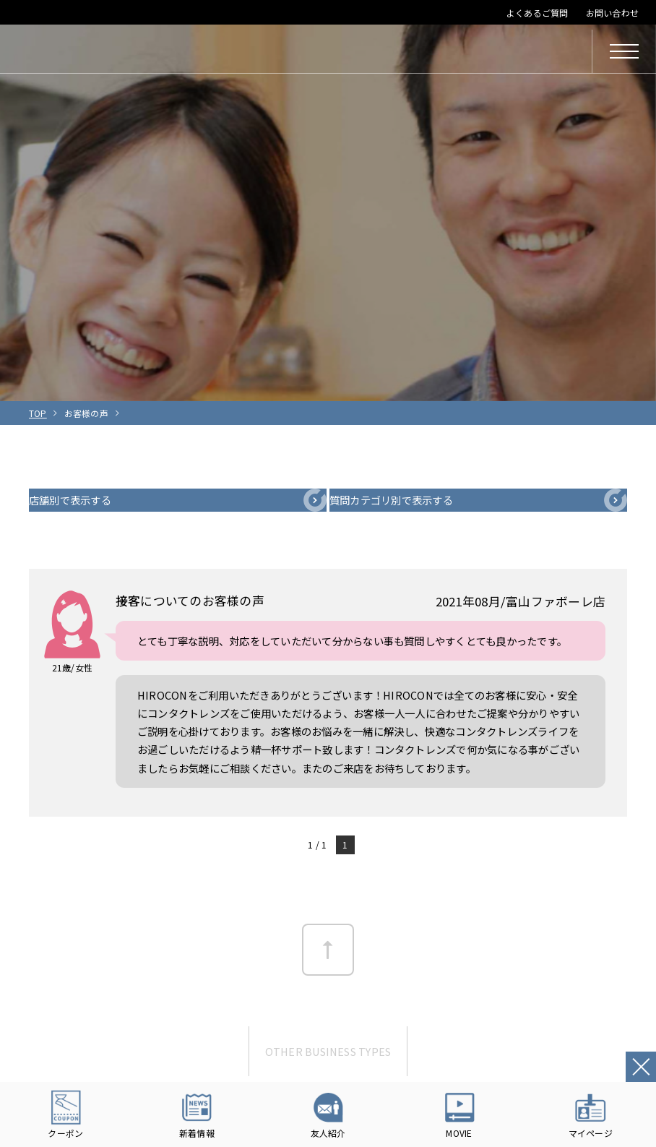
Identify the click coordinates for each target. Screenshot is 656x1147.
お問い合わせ (612, 13)
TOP (38, 413)
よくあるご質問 (537, 13)
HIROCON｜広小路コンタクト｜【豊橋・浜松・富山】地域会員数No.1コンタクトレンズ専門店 (131, 51)
